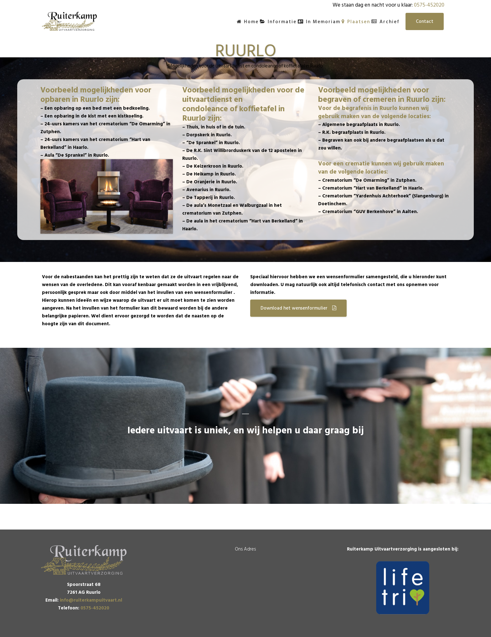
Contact (424, 21)
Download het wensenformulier (298, 308)
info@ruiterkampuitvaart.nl (91, 600)
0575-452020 (429, 5)
